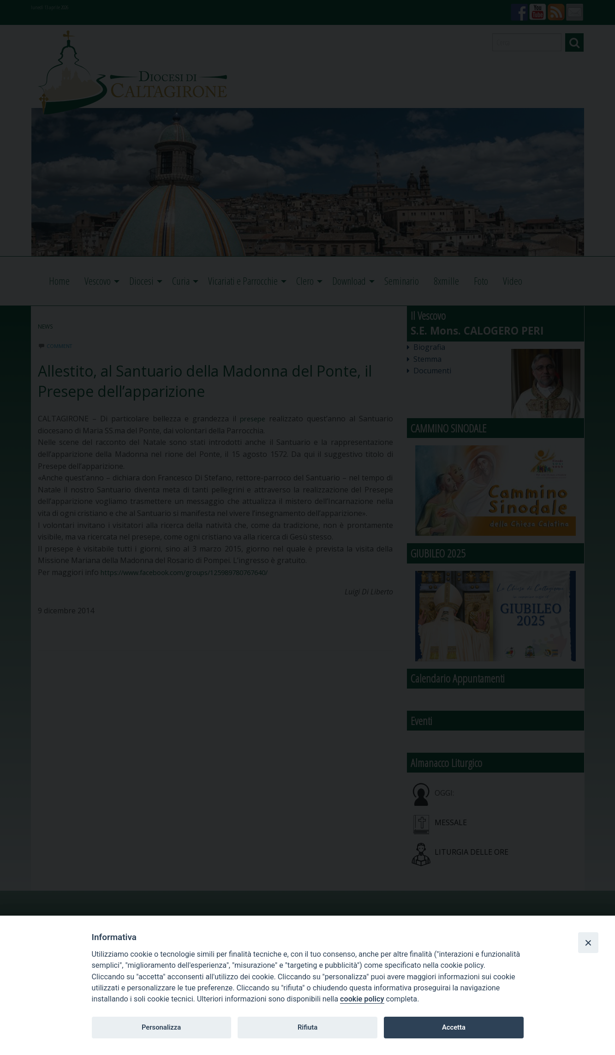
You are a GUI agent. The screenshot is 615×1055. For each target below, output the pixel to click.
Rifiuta (307, 1027)
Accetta (454, 1027)
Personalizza (161, 1027)
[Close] (588, 942)
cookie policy (362, 999)
